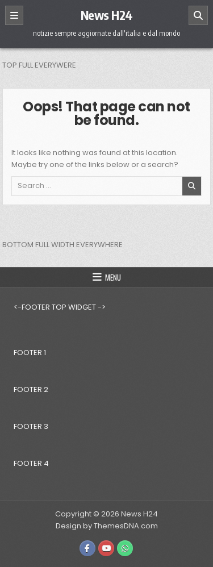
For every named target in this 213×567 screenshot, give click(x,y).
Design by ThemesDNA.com (107, 525)
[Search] (198, 15)
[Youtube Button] (106, 548)
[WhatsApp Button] (125, 548)
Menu (113, 277)
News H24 (107, 15)
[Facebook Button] (87, 548)
